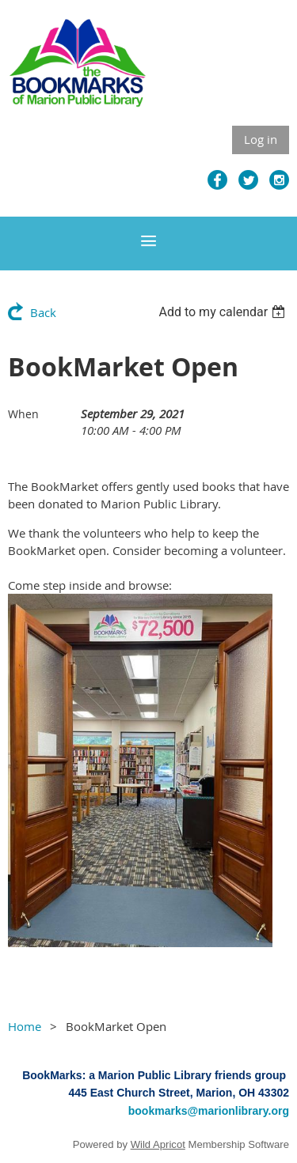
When (23, 413)
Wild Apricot (158, 1144)
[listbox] (223, 312)
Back (43, 312)
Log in (260, 139)
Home (24, 1026)
